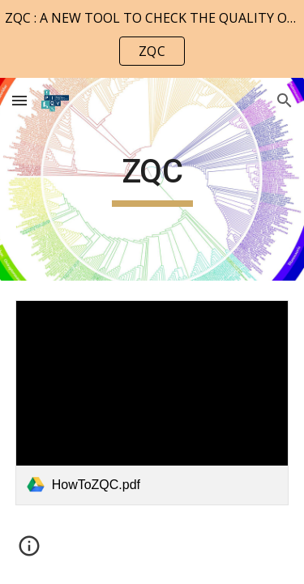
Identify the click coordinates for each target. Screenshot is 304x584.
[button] (19, 100)
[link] (152, 402)
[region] (152, 39)
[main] (152, 179)
